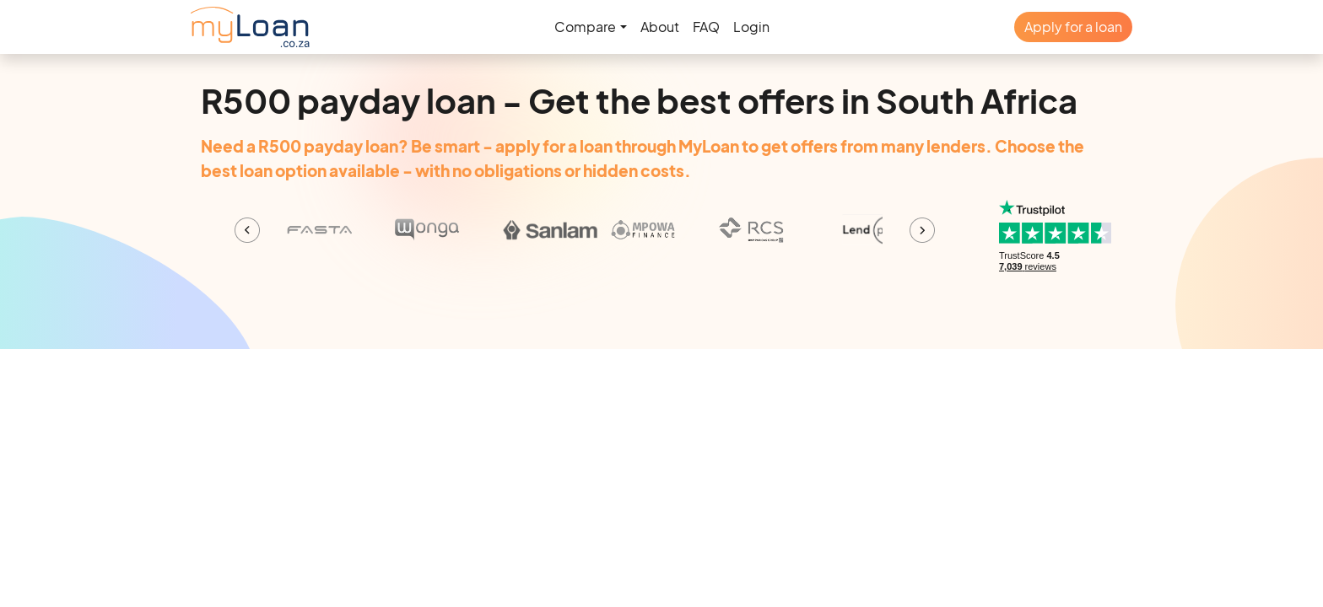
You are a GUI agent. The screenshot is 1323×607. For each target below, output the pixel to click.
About (659, 26)
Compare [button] (585, 26)
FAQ (706, 26)
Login (751, 26)
